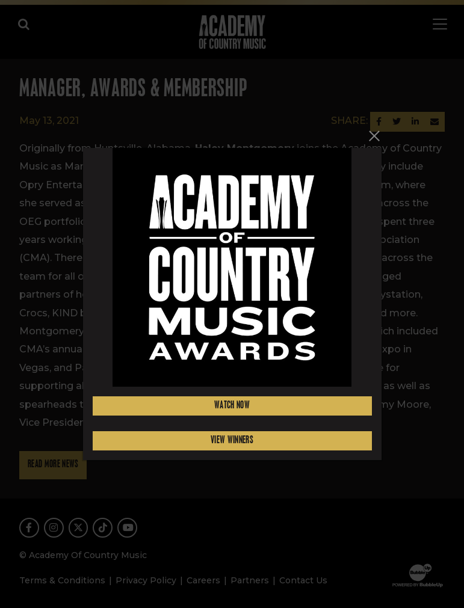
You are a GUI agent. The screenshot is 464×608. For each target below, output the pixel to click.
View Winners (232, 440)
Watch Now (232, 405)
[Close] (375, 136)
